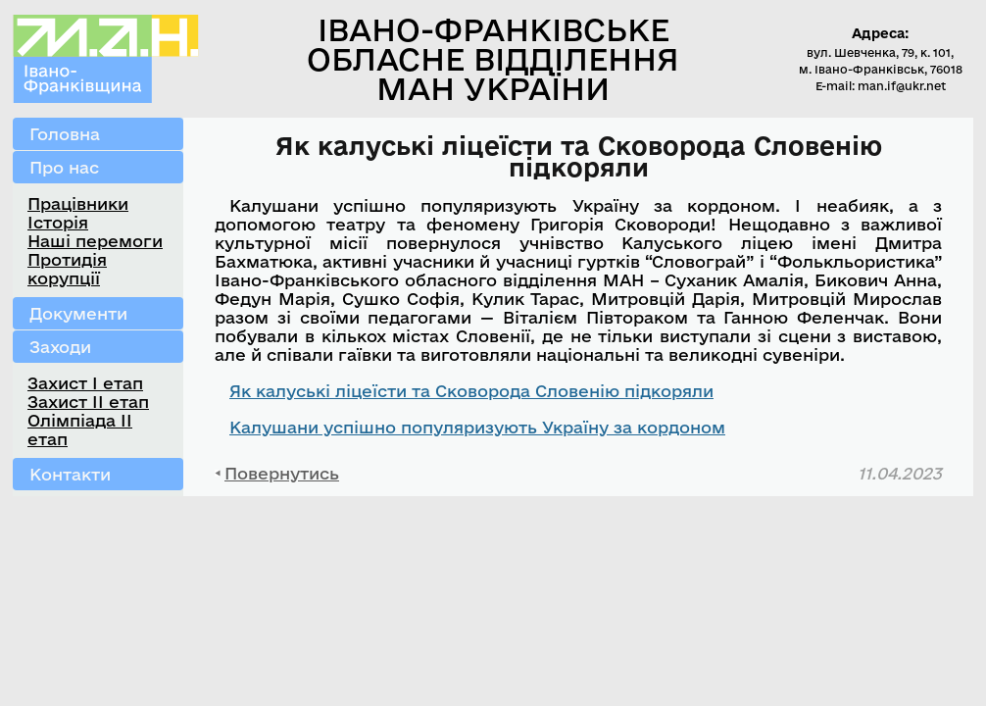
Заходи (60, 346)
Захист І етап (85, 383)
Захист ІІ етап (88, 401)
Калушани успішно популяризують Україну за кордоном (477, 427)
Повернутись (281, 473)
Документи (78, 313)
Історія (57, 222)
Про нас (64, 167)
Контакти (70, 474)
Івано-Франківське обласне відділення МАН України (493, 59)
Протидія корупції (67, 268)
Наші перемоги (95, 240)
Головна (64, 134)
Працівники (77, 203)
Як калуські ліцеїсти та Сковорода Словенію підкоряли (471, 390)
